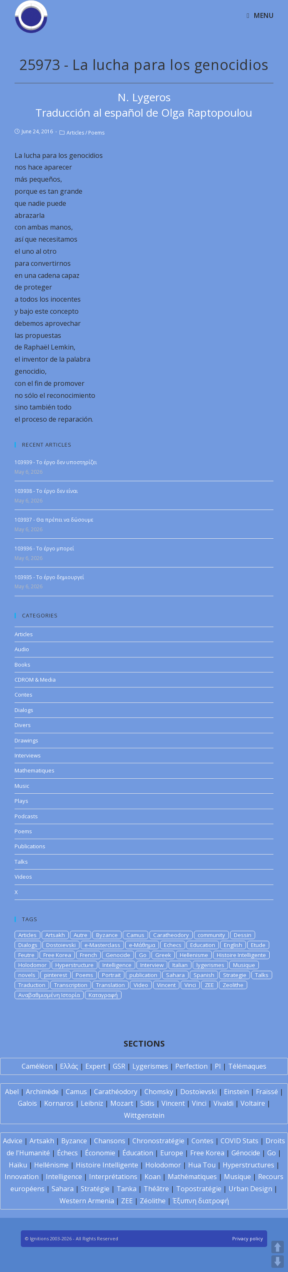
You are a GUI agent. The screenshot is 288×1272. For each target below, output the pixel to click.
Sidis (147, 1103)
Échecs (67, 1152)
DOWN (277, 1261)
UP (277, 1247)
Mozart (121, 1103)
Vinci (190, 985)
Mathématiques (192, 1176)
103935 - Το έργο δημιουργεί (49, 577)
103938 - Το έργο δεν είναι (46, 491)
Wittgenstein (144, 1115)
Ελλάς (69, 1066)
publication (143, 975)
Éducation (137, 1152)
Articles (75, 132)
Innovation (22, 1176)
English (233, 945)
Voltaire (253, 1103)
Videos (23, 876)
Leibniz (92, 1103)
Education (202, 945)
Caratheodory (171, 935)
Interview (152, 965)
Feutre (26, 955)
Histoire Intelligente (241, 955)
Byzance (107, 935)
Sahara (175, 975)
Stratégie (95, 1188)
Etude (258, 945)
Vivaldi (223, 1103)
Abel (12, 1091)
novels (26, 975)
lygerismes (210, 965)
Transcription (70, 985)
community (211, 935)
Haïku (18, 1165)
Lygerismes (150, 1066)
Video (141, 985)
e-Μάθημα (142, 945)
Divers (23, 725)
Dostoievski (61, 945)
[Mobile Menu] (260, 15)
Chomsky (158, 1091)
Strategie (234, 975)
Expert (95, 1066)
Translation (110, 985)
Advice (12, 1140)
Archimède (42, 1091)
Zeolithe (233, 985)
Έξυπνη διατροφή (201, 1200)
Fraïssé (267, 1091)
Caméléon (37, 1066)
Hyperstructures (248, 1165)
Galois (27, 1103)
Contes (23, 694)
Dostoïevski (198, 1091)
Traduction (31, 985)
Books (22, 664)
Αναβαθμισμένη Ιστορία (49, 995)
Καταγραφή (103, 995)
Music (22, 786)
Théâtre (156, 1188)
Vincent (166, 985)
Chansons (109, 1140)
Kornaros (59, 1103)
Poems (96, 132)
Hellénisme (51, 1165)
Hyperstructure (74, 965)
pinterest (55, 975)
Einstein (236, 1091)
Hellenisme (194, 955)
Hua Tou (202, 1165)
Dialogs (24, 710)
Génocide (245, 1152)
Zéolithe (153, 1200)
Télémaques (247, 1066)
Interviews (28, 755)
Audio (22, 649)
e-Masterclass (102, 945)
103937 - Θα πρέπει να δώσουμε (54, 519)
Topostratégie (198, 1188)
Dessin (242, 935)
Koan (152, 1176)
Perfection (191, 1066)
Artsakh (55, 935)
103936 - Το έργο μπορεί (44, 548)
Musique (244, 965)
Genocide (118, 955)
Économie (100, 1152)
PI (218, 1066)
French (88, 955)
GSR (119, 1066)
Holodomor (32, 965)
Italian (180, 965)
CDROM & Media (35, 679)
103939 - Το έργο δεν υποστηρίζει (56, 462)
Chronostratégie (158, 1140)
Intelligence (117, 965)
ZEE (209, 985)
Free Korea (57, 955)
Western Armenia (87, 1200)
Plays (21, 801)
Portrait (111, 975)
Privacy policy (247, 1238)
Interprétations (113, 1176)
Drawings (26, 740)
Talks (21, 861)
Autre (80, 935)
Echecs (172, 945)
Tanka (127, 1188)
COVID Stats (239, 1140)
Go (142, 955)
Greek (163, 955)
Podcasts (26, 816)
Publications (30, 846)
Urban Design (250, 1188)
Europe (171, 1152)
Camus (135, 935)
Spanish (204, 975)
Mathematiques (35, 770)
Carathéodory (115, 1091)
